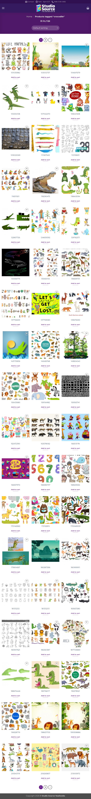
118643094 (75, 196)
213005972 (75, 774)
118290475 (45, 196)
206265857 (45, 774)
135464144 (45, 279)
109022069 (15, 155)
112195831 (75, 155)
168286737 (45, 485)
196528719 (15, 732)
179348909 (75, 526)
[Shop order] (45, 28)
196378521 (75, 691)
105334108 (15, 114)
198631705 (45, 732)
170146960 (15, 526)
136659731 (75, 279)
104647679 (75, 73)
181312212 (15, 609)
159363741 (75, 402)
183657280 (75, 609)
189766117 (45, 691)
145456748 (45, 361)
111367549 (45, 155)
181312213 (45, 609)
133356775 (15, 279)
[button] (3, 8)
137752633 (15, 320)
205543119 (15, 774)
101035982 (15, 73)
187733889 (75, 650)
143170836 (15, 361)
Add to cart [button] (15, 77)
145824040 (75, 361)
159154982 (45, 402)
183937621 (15, 650)
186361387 (45, 650)
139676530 (75, 320)
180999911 (75, 567)
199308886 (75, 732)
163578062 (45, 444)
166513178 (75, 444)
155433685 (15, 402)
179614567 (15, 567)
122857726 (15, 237)
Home (29, 17)
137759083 (45, 320)
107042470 (45, 114)
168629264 (75, 485)
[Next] (50, 40)
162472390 (15, 444)
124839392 (45, 237)
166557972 (15, 485)
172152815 (45, 526)
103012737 (45, 73)
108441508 (75, 114)
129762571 (75, 237)
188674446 (15, 691)
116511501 (15, 196)
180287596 (45, 567)
